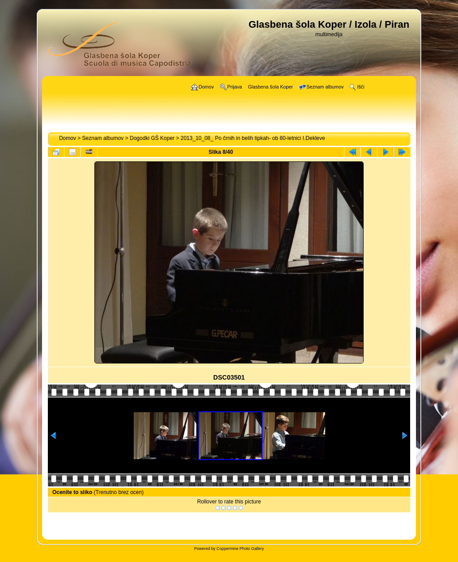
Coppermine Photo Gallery (240, 548)
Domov (67, 138)
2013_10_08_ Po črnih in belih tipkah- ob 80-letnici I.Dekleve (253, 138)
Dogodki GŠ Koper (152, 138)
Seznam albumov (103, 138)
